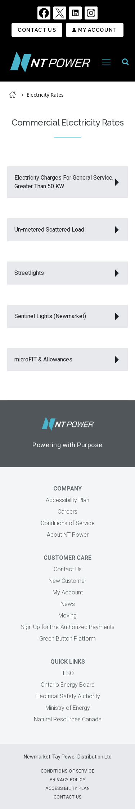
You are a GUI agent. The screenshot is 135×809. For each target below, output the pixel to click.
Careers (67, 511)
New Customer (67, 580)
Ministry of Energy (67, 707)
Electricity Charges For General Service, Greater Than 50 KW (63, 182)
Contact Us (37, 30)
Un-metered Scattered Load (50, 229)
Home (12, 94)
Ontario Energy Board (68, 684)
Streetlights (29, 272)
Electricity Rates (45, 94)
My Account (97, 30)
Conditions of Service (68, 523)
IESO (67, 673)
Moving (67, 615)
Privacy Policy (67, 779)
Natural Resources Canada (68, 719)
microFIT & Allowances (43, 359)
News (67, 604)
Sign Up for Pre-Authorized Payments (67, 627)
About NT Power (68, 534)
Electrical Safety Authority (67, 696)
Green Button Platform (67, 638)
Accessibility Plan (67, 500)
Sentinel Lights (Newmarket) (50, 316)
